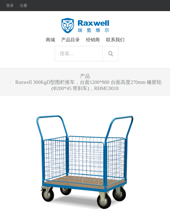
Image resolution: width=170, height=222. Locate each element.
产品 (85, 76)
